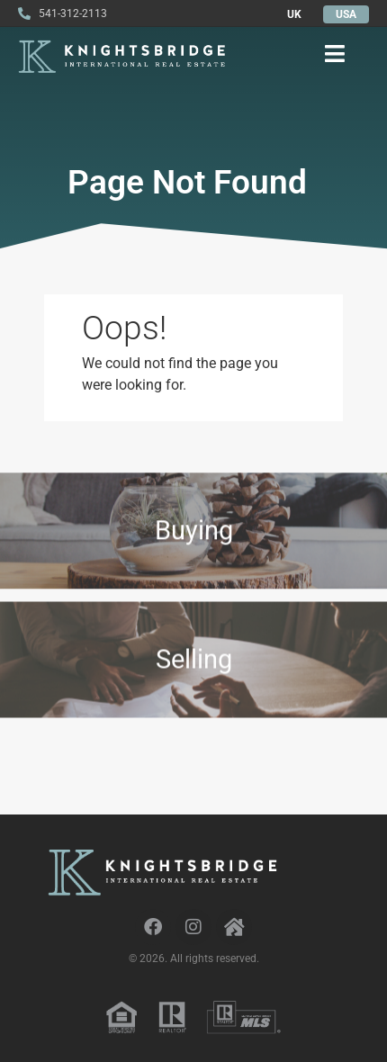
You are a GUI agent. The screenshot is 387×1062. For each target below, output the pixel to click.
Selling (194, 668)
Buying (194, 534)
